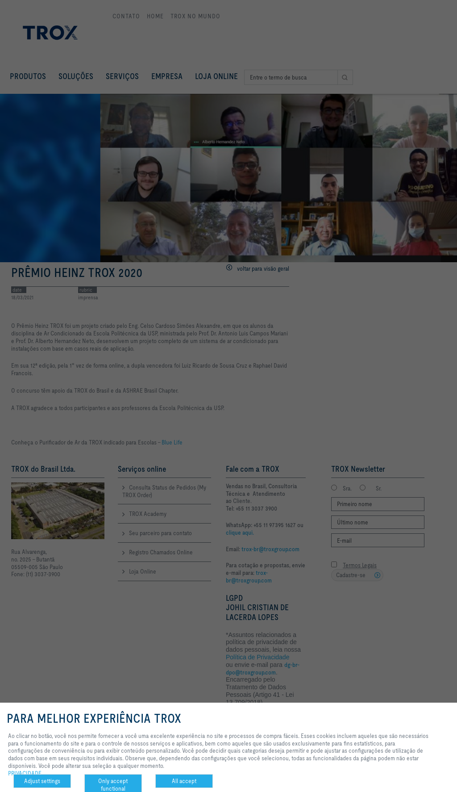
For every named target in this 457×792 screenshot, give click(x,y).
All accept (184, 780)
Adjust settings (42, 780)
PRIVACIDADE (25, 773)
